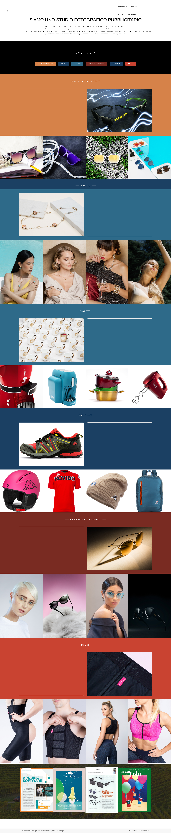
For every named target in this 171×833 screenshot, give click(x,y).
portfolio (69, 4)
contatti (102, 4)
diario (91, 4)
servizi (81, 4)
